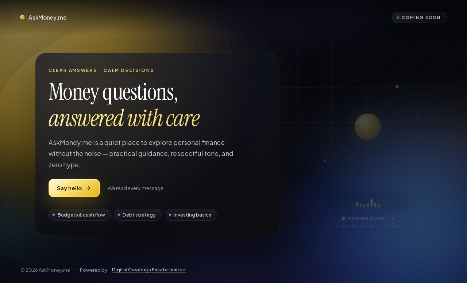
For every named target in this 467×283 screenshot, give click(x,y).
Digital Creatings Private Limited (149, 269)
